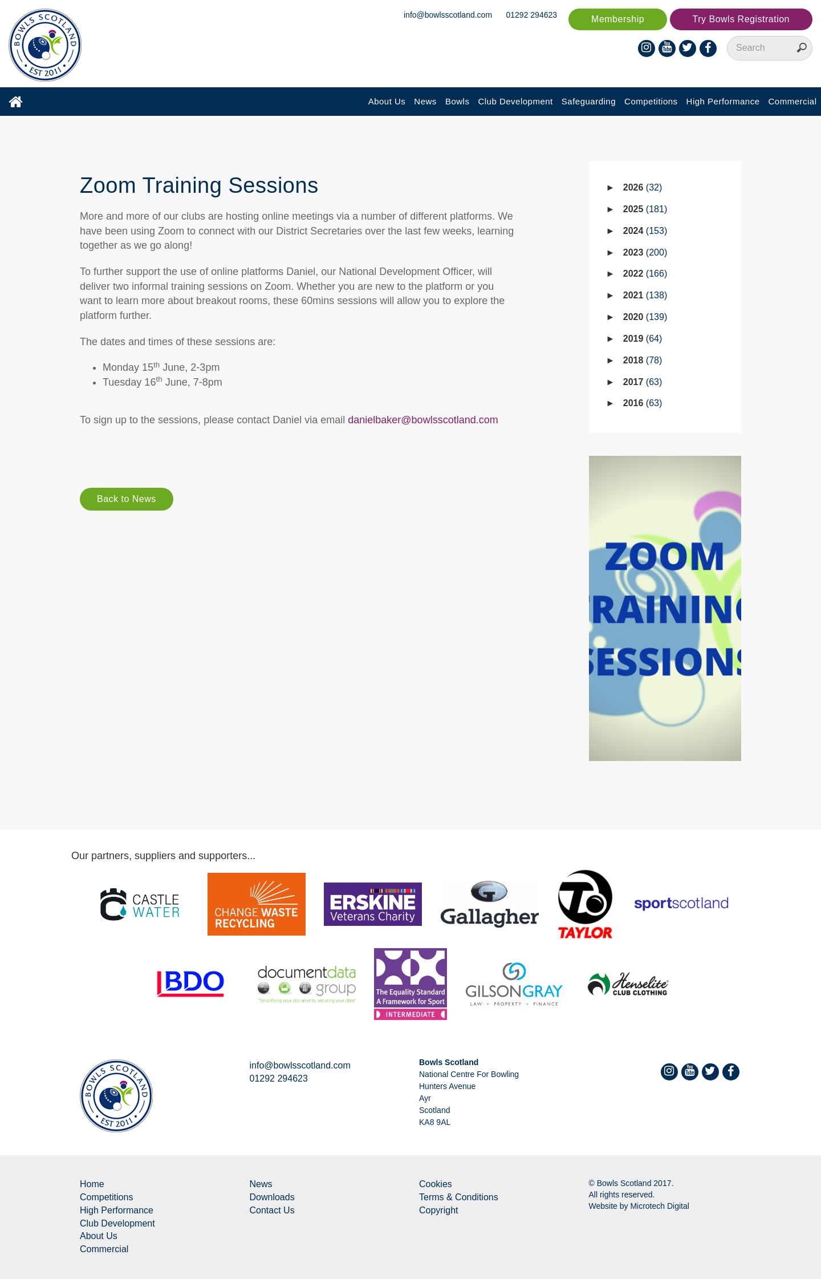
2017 (643, 382)
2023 (645, 252)
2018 (643, 360)
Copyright (438, 1210)
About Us (387, 101)
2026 (643, 187)
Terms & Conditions (458, 1197)
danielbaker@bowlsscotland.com (423, 420)
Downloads (272, 1197)
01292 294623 (532, 14)
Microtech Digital (659, 1206)
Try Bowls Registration (741, 19)
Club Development (515, 101)
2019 (643, 338)
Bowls (457, 101)
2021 (645, 295)
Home (92, 1184)
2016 (643, 403)
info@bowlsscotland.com (448, 14)
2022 (645, 273)
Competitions (651, 101)
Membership (617, 19)
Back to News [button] (126, 499)
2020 (645, 317)
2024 (645, 231)
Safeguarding (589, 101)
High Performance (723, 101)
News (425, 101)
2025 (645, 209)
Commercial (792, 101)
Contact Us (272, 1210)
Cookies (435, 1184)
